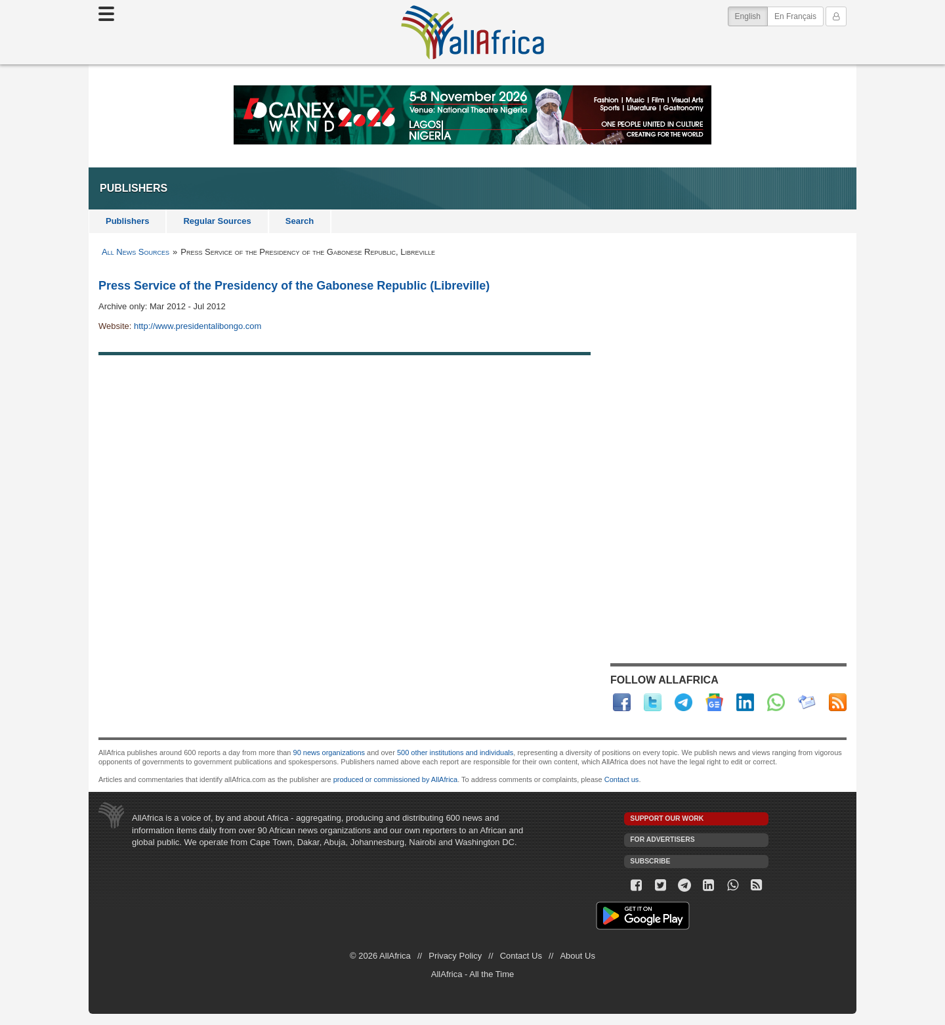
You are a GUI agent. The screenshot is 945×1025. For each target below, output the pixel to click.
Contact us (621, 779)
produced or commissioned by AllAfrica (395, 779)
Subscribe (650, 861)
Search (299, 221)
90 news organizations (329, 752)
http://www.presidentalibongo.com (197, 326)
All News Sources (135, 252)
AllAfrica (472, 32)
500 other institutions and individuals (455, 752)
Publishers (127, 221)
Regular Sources (217, 221)
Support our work (667, 818)
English (751, 15)
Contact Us (521, 956)
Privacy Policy (455, 956)
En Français (795, 16)
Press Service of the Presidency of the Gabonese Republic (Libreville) (294, 285)
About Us (577, 956)
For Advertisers (662, 839)
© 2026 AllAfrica (380, 956)
